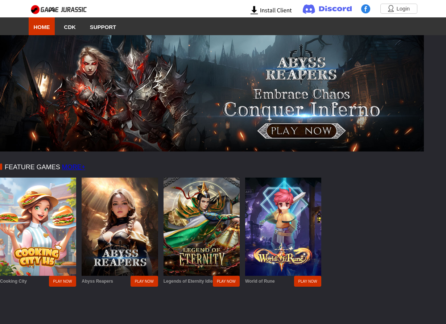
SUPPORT (103, 27)
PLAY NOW (62, 281)
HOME (41, 27)
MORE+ (74, 167)
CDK (70, 27)
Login (399, 8)
